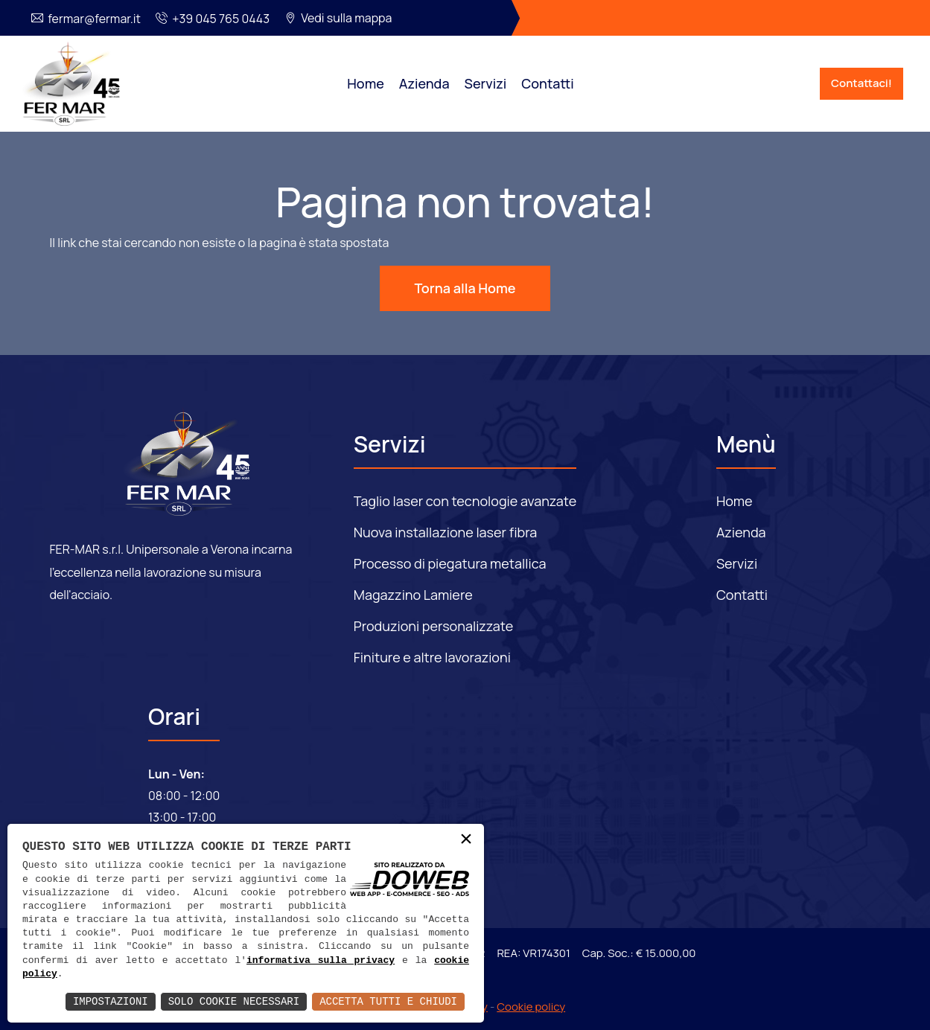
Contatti (547, 83)
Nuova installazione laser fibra (446, 532)
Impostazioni (110, 1001)
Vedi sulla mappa (346, 18)
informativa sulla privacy (320, 960)
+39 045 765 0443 (221, 18)
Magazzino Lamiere (413, 595)
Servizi (486, 83)
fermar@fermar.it (94, 18)
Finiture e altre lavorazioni (432, 657)
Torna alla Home (464, 288)
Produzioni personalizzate (433, 626)
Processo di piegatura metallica (450, 563)
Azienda (424, 83)
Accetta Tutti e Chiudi (388, 1001)
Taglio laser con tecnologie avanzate (465, 501)
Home (365, 83)
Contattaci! (861, 83)
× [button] (466, 840)
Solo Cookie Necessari (233, 1001)
